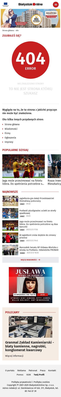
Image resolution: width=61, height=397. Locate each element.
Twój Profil (39, 374)
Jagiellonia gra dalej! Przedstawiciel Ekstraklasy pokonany (36, 199)
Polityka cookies (42, 382)
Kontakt (52, 370)
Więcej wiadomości (29, 260)
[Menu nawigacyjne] (56, 4)
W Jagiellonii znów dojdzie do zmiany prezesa (37, 236)
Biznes (22, 253)
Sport (22, 204)
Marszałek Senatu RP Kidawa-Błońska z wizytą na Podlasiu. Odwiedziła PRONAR (38, 248)
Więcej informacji (14, 356)
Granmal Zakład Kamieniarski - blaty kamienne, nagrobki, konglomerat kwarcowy (29, 346)
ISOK (28, 374)
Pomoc (20, 374)
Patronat (33, 370)
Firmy (7, 133)
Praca (42, 370)
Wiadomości (11, 128)
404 (17, 31)
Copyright (11, 385)
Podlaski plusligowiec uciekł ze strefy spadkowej (37, 211)
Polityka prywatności (21, 382)
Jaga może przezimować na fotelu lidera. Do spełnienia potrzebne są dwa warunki (23, 182)
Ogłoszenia (10, 137)
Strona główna (8, 31)
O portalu (9, 370)
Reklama (21, 370)
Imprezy (9, 142)
